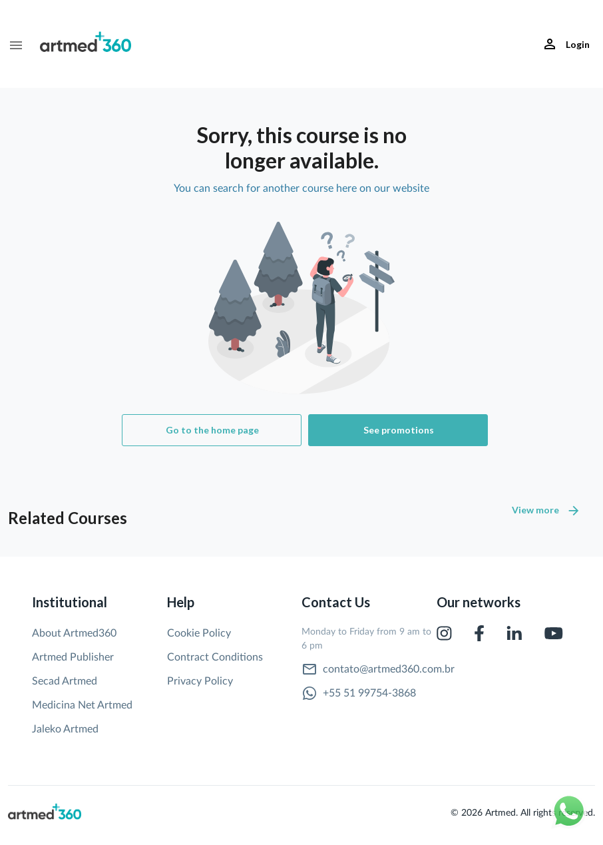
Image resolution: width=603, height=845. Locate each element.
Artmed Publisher (73, 657)
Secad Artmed (64, 681)
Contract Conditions (215, 657)
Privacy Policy (200, 681)
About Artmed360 (74, 633)
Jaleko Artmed (65, 729)
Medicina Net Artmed (82, 705)
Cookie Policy (199, 633)
